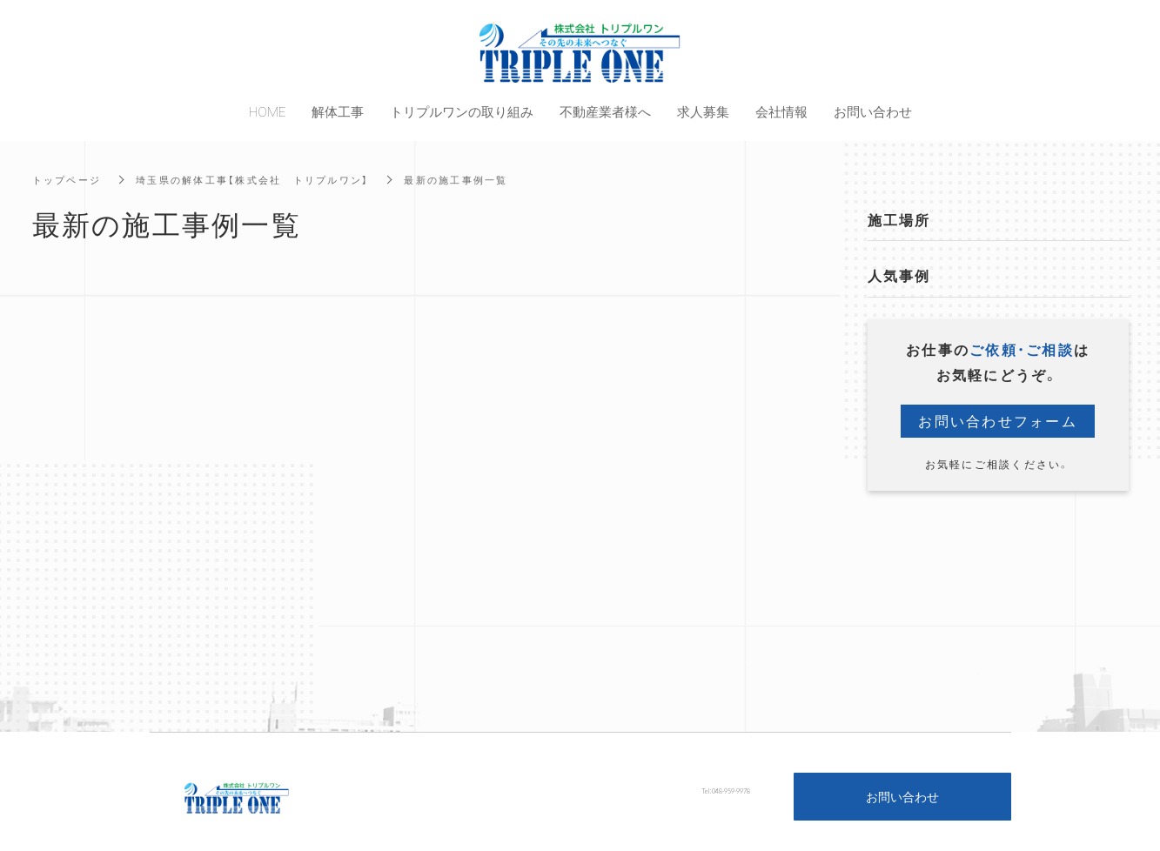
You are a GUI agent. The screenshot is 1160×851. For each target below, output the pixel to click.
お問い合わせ (902, 796)
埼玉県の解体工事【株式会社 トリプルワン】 (266, 179)
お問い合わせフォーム (997, 421)
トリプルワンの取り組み (461, 111)
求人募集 (703, 111)
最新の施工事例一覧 (481, 179)
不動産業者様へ (605, 111)
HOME (267, 111)
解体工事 (338, 111)
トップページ (69, 179)
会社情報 (781, 111)
